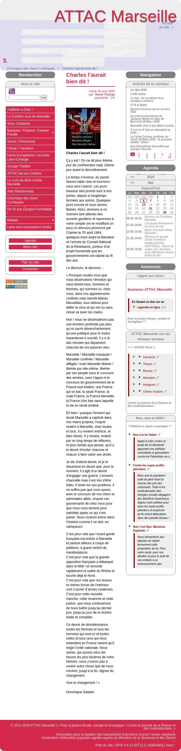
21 (150, 208)
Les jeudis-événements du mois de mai (159, 225)
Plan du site (30, 262)
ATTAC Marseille (116, 16)
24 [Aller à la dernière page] (169, 157)
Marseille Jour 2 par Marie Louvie (152, 125)
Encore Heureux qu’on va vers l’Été (150, 110)
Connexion (30, 269)
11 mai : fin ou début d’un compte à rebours (147, 99)
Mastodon (149, 377)
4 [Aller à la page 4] (155, 154)
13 (143, 204)
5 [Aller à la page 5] (162, 154)
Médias (12, 220)
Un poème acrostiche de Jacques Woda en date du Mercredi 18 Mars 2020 (147, 119)
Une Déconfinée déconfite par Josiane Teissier (149, 148)
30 (164, 212)
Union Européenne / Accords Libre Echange (28, 157)
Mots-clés (30, 247)
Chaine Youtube (153, 391)
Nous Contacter (18, 124)
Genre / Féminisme (21, 141)
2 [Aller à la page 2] (139, 154)
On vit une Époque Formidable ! (29, 211)
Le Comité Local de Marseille (28, 116)
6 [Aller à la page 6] (170, 154)
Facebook (149, 357)
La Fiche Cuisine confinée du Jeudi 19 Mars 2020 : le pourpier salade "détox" (151, 139)
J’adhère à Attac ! (20, 109)
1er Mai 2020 (138, 90)
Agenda (30, 241)
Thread (147, 364)
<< (132, 177)
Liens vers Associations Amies (29, 227)
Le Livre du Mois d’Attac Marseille (24, 182)
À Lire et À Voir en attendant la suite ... (150, 131)
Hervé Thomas (105, 94)
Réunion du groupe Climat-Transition (156, 238)
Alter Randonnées (20, 191)
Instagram (149, 384)
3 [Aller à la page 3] (147, 154)
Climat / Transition (20, 148)
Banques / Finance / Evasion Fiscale (28, 132)
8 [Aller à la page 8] (147, 157)
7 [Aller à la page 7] (139, 157)
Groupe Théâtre (19, 166)
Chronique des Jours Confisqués (22, 200)
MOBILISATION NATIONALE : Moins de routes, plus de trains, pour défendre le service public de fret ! (159, 249)
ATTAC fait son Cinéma (24, 173)
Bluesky (148, 370)
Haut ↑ (170, 745)
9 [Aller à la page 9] (155, 157)
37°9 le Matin (138, 105)
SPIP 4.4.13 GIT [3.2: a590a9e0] (139, 745)
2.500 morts (138, 94)
